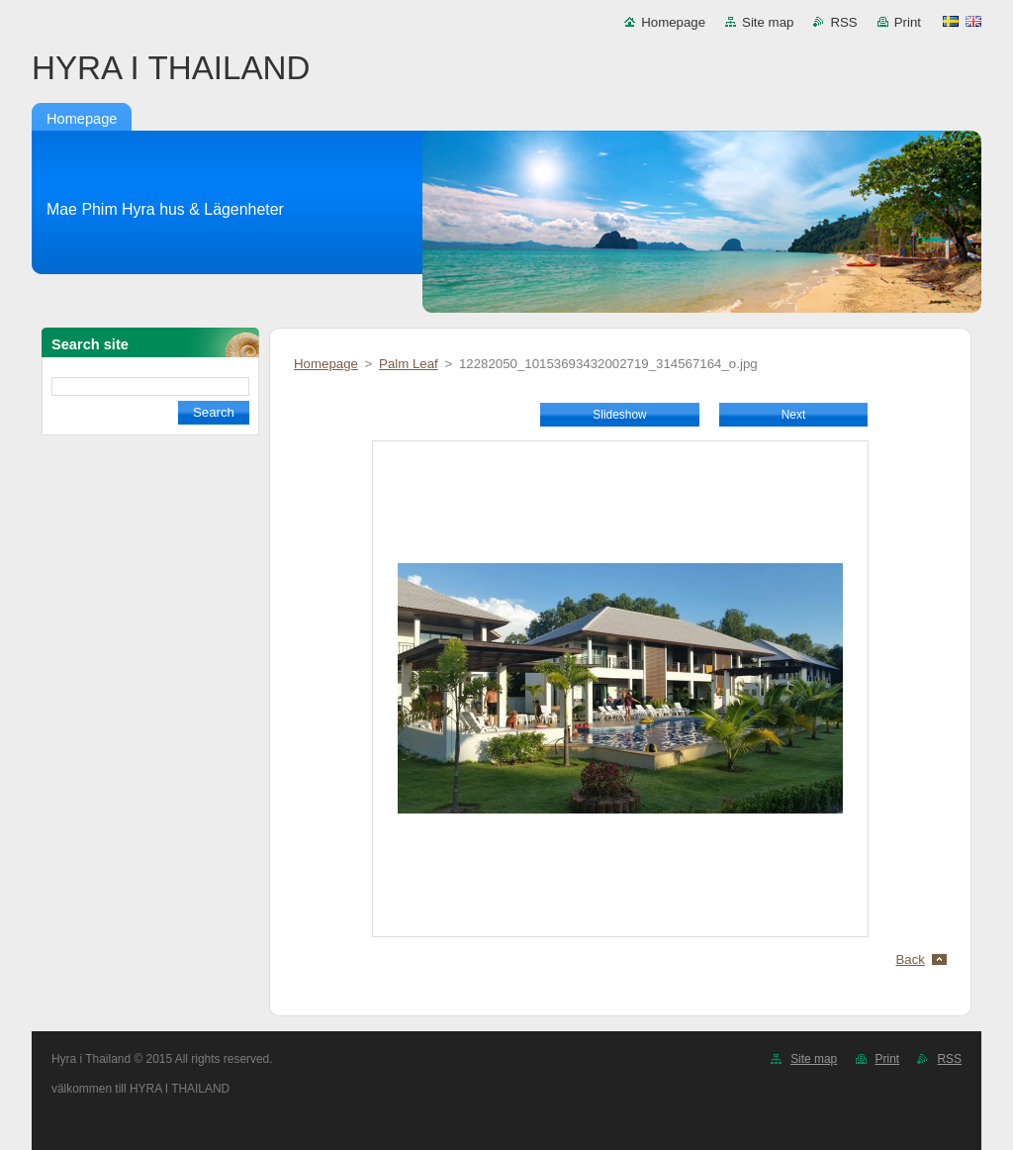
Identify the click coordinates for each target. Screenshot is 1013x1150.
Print (907, 22)
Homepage (673, 22)
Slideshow (619, 415)
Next (794, 415)
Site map (767, 22)
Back (911, 959)
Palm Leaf (408, 363)
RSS (843, 22)
